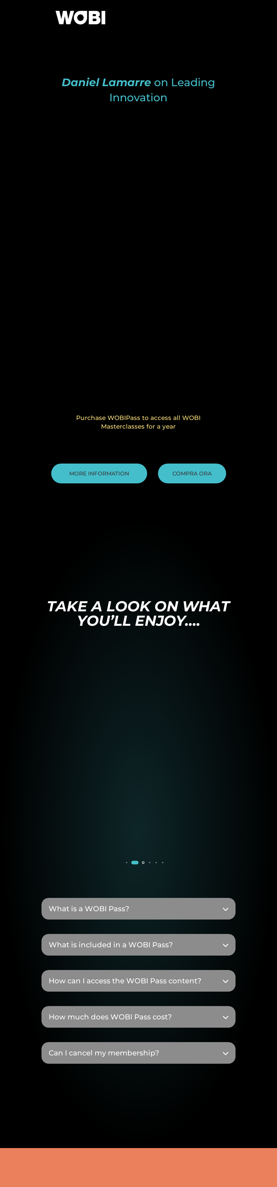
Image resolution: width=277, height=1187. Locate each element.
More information (99, 473)
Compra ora (192, 473)
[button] (126, 862)
